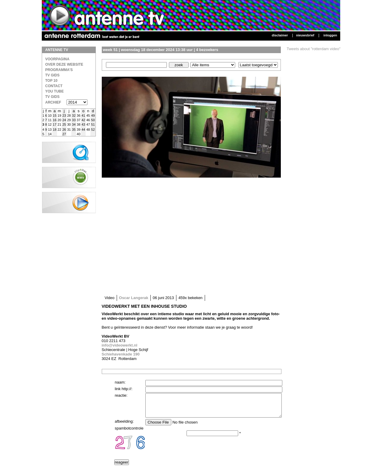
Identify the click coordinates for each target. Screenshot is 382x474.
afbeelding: (124, 426)
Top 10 (51, 81)
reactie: (121, 395)
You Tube (54, 91)
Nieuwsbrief (305, 35)
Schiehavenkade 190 (121, 354)
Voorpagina (57, 59)
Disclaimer (280, 35)
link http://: (124, 389)
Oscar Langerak (133, 298)
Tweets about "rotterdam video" (314, 49)
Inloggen (330, 35)
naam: (120, 382)
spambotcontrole (129, 432)
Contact (54, 86)
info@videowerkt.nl (120, 345)
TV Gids (52, 75)
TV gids (52, 97)
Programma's (59, 70)
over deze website (64, 64)
